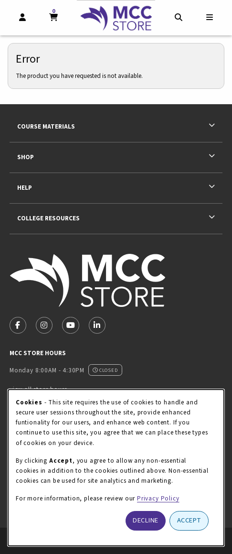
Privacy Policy (158, 498)
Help (24, 187)
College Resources (48, 218)
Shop (25, 157)
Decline (145, 520)
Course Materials (46, 126)
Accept (189, 520)
